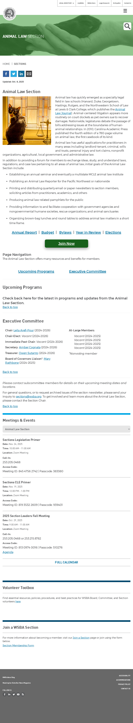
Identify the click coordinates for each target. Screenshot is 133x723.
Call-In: (7, 457)
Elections (113, 232)
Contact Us (127, 3)
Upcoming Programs (36, 271)
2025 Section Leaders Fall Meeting (26, 516)
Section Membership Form (18, 645)
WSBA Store (91, 3)
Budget (47, 232)
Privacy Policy (124, 684)
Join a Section (81, 637)
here (18, 601)
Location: (8, 452)
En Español (116, 3)
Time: (6, 448)
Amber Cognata (30, 347)
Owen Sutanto (28, 353)
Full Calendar (66, 562)
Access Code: (10, 466)
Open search (127, 26)
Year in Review (88, 232)
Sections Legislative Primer (21, 440)
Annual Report (24, 232)
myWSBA (81, 3)
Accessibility (124, 675)
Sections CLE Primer (17, 482)
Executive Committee (87, 271)
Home (6, 64)
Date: (5, 443)
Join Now (66, 243)
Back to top (10, 307)
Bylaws (65, 232)
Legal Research (104, 3)
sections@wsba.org (28, 396)
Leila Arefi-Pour (24, 330)
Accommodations (123, 680)
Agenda (8, 552)
